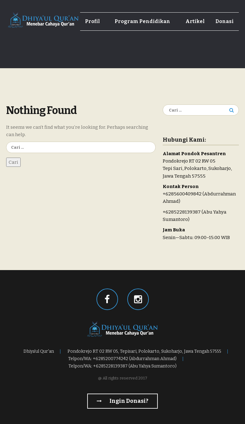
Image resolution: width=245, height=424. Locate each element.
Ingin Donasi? (122, 401)
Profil (92, 21)
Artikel (195, 21)
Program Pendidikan (142, 21)
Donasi (224, 21)
